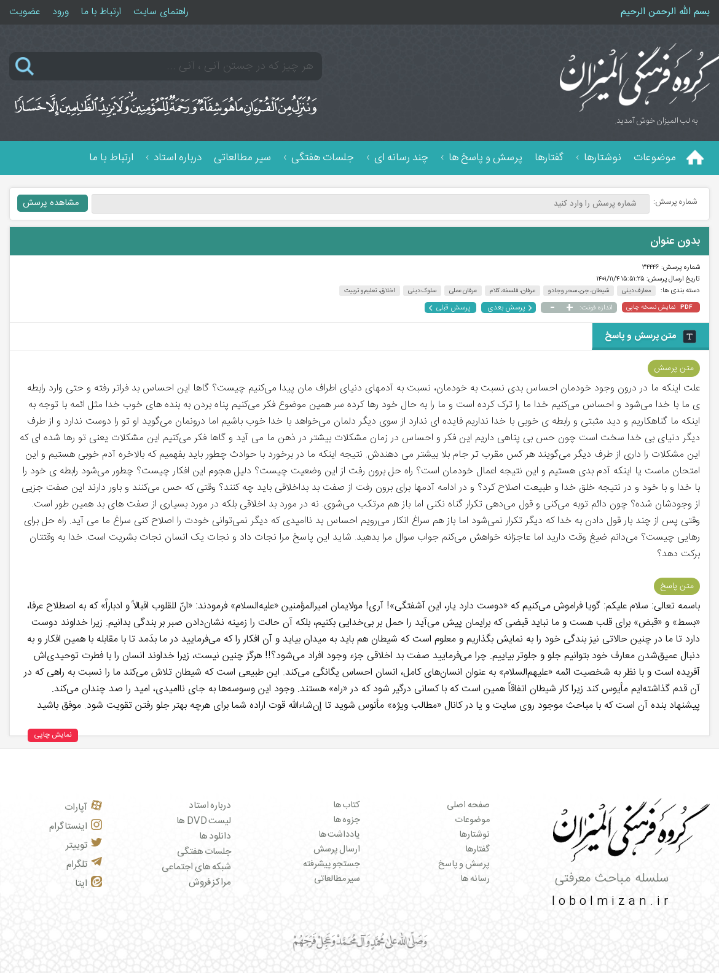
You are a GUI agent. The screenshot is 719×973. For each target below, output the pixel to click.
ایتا (88, 883)
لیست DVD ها (203, 821)
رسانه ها (475, 879)
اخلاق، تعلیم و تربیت (369, 290)
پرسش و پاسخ (464, 864)
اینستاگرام (75, 826)
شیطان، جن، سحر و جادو (578, 290)
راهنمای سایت (161, 12)
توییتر (84, 845)
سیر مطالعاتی (242, 158)
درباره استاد (178, 158)
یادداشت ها (339, 835)
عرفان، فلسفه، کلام (512, 290)
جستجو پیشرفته (332, 864)
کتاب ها (347, 805)
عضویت (24, 12)
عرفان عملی (463, 290)
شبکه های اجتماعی (196, 867)
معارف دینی (636, 290)
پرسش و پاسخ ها (485, 158)
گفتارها (549, 158)
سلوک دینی (422, 290)
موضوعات (655, 158)
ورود (60, 12)
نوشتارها (602, 158)
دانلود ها (215, 836)
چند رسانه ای (401, 158)
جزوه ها (347, 820)
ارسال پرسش (337, 849)
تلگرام (84, 864)
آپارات (83, 807)
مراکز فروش (210, 882)
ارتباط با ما (101, 12)
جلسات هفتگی (322, 158)
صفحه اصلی (468, 805)
